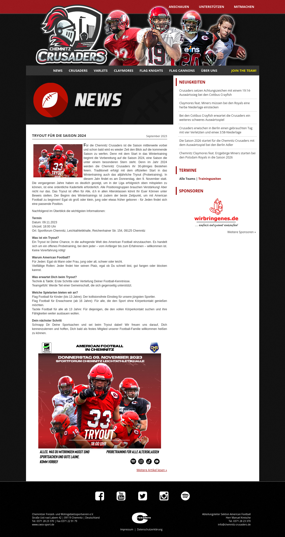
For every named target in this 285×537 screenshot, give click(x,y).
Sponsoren (191, 191)
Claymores (123, 70)
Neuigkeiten (192, 82)
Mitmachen (244, 6)
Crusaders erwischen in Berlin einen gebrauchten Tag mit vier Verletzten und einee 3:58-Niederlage (216, 130)
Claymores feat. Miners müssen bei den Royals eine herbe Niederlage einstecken (214, 105)
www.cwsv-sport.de (43, 524)
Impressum (126, 529)
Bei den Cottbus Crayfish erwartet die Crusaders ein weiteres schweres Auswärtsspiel (214, 117)
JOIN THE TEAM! (243, 70)
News (58, 70)
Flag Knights (151, 70)
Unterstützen (211, 6)
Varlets (101, 70)
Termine (188, 170)
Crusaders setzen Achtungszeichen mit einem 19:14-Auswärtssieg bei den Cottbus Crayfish (215, 92)
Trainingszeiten (209, 179)
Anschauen (179, 6)
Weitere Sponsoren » (241, 232)
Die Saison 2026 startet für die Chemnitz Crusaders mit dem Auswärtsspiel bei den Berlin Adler (217, 143)
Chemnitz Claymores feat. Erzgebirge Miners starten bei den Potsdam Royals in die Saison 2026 (217, 155)
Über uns (209, 70)
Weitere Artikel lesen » (151, 470)
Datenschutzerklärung (150, 529)
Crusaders (78, 70)
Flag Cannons (182, 70)
